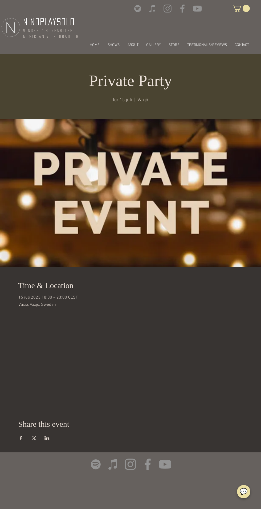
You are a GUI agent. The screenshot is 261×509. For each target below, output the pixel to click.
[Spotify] (137, 8)
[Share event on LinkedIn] (47, 438)
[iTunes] (152, 8)
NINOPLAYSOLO (49, 21)
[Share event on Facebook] (20, 438)
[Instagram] (167, 8)
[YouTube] (197, 8)
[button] (241, 8)
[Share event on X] (33, 438)
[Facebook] (182, 8)
